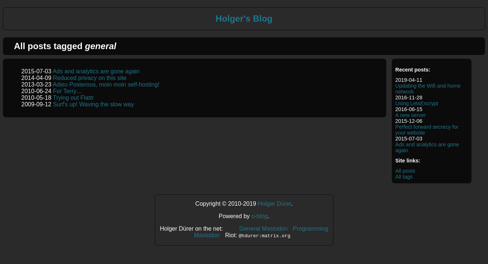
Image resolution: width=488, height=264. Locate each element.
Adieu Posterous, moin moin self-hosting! (106, 84)
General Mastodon (263, 228)
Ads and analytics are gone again (96, 71)
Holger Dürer (274, 204)
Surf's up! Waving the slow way (93, 104)
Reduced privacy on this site (89, 78)
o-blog (260, 216)
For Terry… (67, 91)
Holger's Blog (244, 18)
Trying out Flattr (73, 98)
